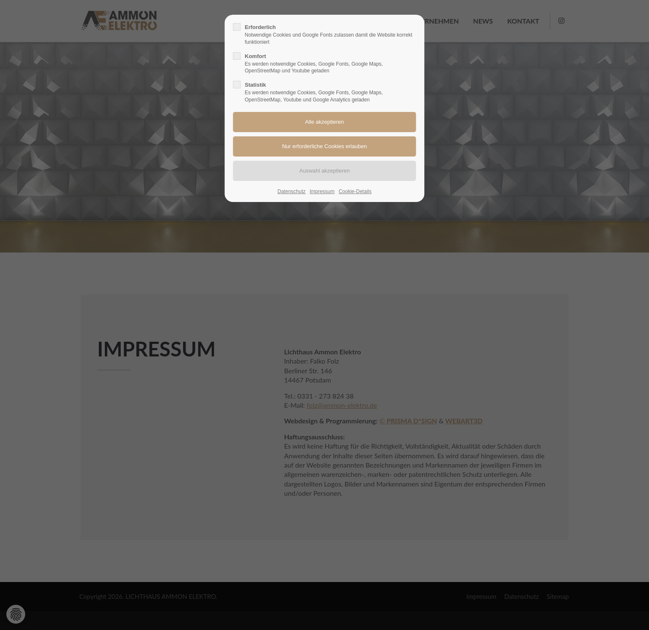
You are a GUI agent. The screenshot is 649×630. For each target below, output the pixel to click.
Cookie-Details (355, 191)
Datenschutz (291, 191)
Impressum (322, 191)
